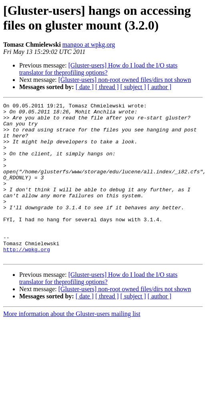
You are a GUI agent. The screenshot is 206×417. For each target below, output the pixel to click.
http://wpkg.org (26, 279)
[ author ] (160, 86)
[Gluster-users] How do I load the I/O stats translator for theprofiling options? (98, 69)
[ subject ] (133, 86)
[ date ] (85, 86)
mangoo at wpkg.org (88, 44)
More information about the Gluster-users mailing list (71, 345)
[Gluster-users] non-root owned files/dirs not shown (124, 79)
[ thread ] (107, 86)
